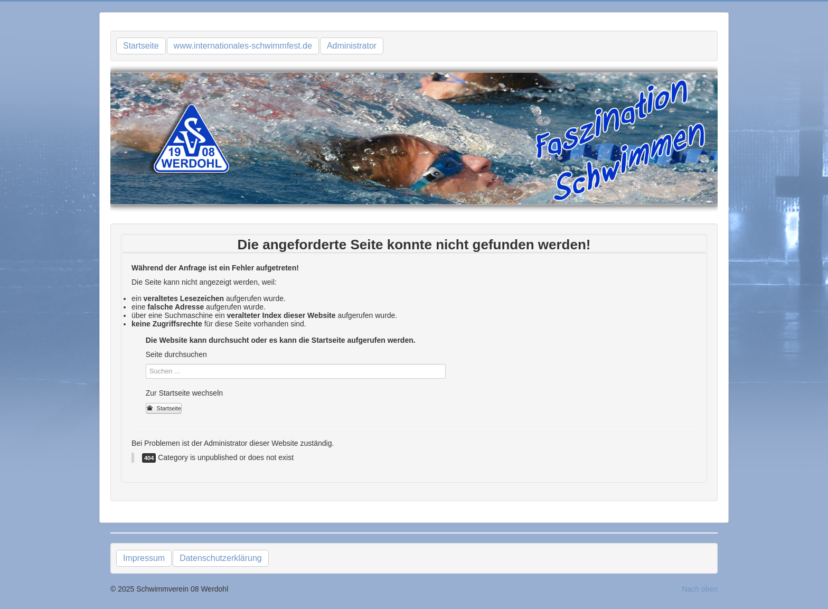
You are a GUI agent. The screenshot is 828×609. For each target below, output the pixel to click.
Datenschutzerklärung (221, 558)
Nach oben (700, 589)
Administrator (352, 45)
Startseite (141, 45)
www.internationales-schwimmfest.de (243, 45)
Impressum (144, 558)
